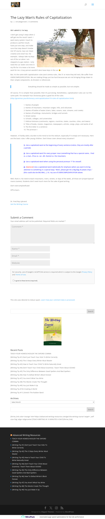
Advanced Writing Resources (26, 435)
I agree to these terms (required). (25, 281)
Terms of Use (21, 275)
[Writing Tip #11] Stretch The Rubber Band (27, 392)
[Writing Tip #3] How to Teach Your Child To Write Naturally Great (35, 364)
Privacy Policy (87, 272)
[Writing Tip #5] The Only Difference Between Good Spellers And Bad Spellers (40, 371)
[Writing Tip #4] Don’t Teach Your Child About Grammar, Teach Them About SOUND (42, 368)
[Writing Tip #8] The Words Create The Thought (28, 382)
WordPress (69, 512)
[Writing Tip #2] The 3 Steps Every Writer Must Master (31, 360)
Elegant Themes (47, 512)
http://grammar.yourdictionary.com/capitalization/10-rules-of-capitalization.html (42, 98)
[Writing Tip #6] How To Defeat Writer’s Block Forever (30, 375)
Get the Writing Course (19, 204)
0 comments (33, 22)
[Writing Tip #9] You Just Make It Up (24, 385)
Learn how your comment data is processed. (58, 300)
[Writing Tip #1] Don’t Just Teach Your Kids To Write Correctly (33, 357)
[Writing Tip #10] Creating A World (23, 389)
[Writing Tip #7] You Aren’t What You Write (26, 378)
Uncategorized (21, 22)
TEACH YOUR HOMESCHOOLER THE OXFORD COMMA (30, 353)
